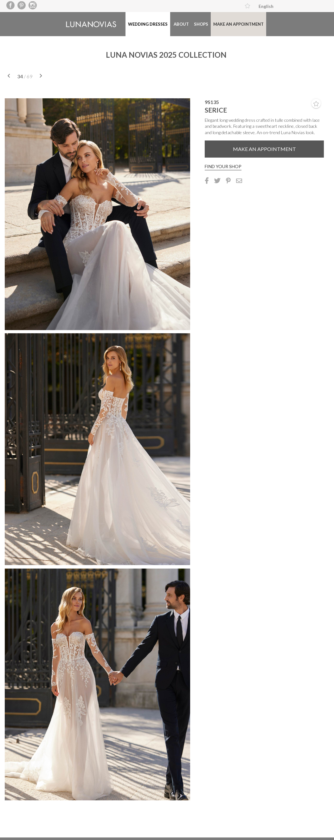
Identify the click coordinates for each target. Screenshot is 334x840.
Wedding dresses (154, 21)
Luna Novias (97, 22)
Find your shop (223, 161)
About (82, 47)
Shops (102, 47)
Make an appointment (140, 47)
